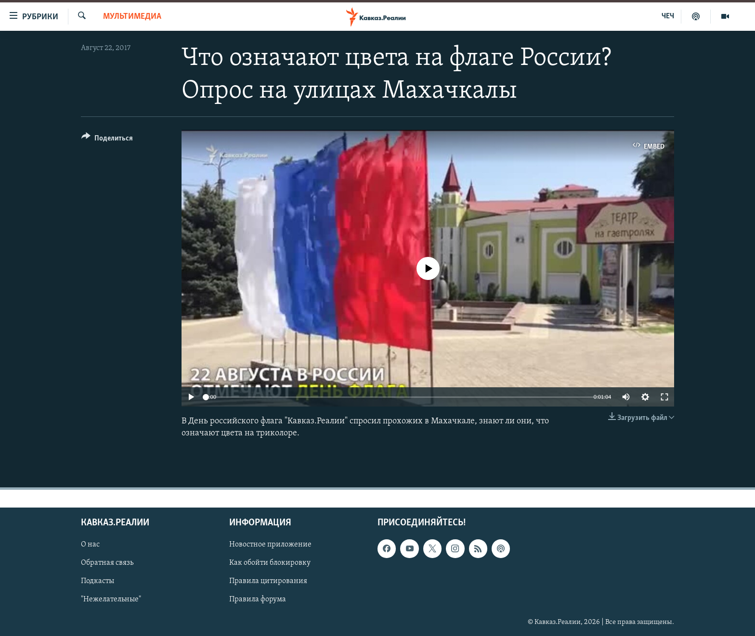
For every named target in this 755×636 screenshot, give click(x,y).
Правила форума (257, 599)
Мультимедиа (132, 16)
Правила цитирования (268, 581)
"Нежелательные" (111, 599)
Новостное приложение (270, 544)
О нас (90, 544)
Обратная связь (107, 563)
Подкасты (97, 581)
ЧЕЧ (668, 16)
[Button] (107, 140)
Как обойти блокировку (270, 563)
